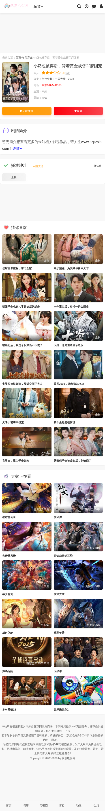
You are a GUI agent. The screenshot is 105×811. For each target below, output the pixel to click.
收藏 (78, 111)
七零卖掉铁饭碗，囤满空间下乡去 (22, 383)
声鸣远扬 (7, 671)
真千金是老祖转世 (64, 422)
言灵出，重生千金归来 (15, 460)
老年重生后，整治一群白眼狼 (71, 306)
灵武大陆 (59, 594)
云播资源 (38, 166)
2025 (71, 78)
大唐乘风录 (9, 555)
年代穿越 (27, 57)
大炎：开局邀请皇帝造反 (68, 345)
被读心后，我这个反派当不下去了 (22, 345)
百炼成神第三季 (63, 555)
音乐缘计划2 (61, 709)
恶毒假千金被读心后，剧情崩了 (72, 460)
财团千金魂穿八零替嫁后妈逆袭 (21, 306)
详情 (17, 148)
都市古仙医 (9, 517)
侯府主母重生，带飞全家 (17, 268)
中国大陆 (60, 78)
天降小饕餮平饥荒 (13, 422)
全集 (14, 177)
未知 (41, 142)
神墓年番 (59, 632)
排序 (98, 165)
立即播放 (26, 111)
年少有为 (7, 594)
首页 (18, 57)
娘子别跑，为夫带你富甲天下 (71, 268)
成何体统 (7, 632)
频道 (38, 7)
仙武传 (58, 517)
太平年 (58, 671)
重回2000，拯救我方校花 (69, 383)
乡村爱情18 (9, 709)
